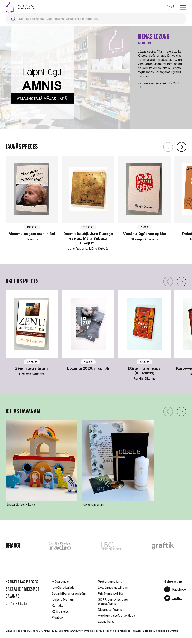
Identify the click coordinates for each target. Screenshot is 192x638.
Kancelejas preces (22, 582)
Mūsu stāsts (60, 581)
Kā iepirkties (60, 611)
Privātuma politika (110, 593)
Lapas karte (106, 621)
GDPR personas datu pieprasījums (113, 601)
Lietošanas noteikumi (113, 587)
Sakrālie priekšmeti (23, 589)
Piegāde (57, 617)
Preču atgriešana (110, 581)
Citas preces (17, 603)
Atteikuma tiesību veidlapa (116, 615)
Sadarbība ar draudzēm (69, 593)
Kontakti (57, 605)
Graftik (174, 630)
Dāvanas (13, 596)
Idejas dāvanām (63, 599)
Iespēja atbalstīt (63, 587)
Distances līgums (110, 609)
